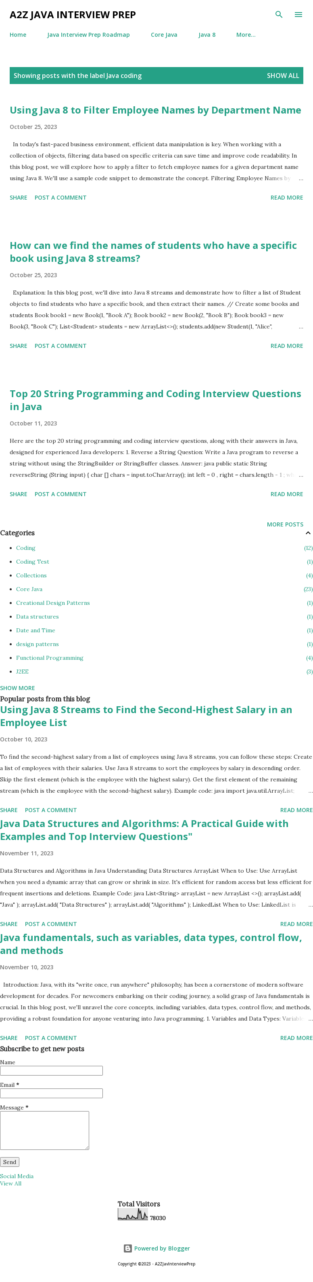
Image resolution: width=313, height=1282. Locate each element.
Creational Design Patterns (164, 602)
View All (10, 1183)
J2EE (164, 671)
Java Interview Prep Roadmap (88, 34)
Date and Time (164, 630)
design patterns (164, 644)
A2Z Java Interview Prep (73, 14)
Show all (283, 75)
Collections (164, 575)
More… (246, 34)
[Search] (279, 14)
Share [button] (18, 197)
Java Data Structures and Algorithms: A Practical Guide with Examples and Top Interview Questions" (144, 830)
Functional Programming (164, 657)
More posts (285, 524)
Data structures (164, 616)
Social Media (16, 1176)
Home (18, 34)
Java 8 (206, 34)
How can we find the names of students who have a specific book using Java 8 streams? (153, 251)
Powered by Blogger (156, 1248)
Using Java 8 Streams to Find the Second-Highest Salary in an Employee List (146, 716)
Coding (164, 548)
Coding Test (164, 561)
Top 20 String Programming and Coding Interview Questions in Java (155, 400)
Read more (287, 197)
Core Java (164, 34)
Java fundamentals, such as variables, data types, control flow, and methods (151, 943)
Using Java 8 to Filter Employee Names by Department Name (155, 109)
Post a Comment (61, 197)
